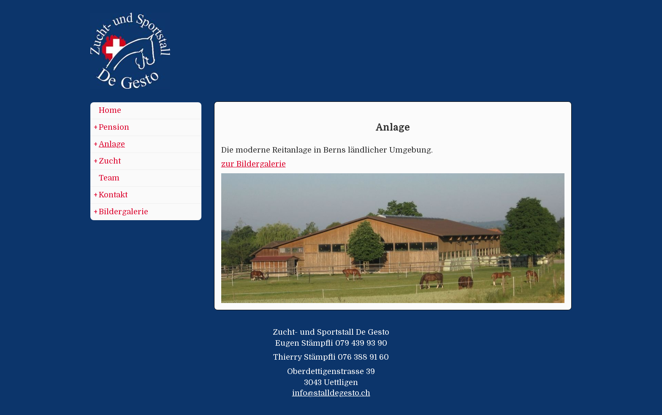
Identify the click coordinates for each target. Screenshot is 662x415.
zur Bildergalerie (253, 164)
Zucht (107, 161)
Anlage (109, 144)
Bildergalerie (121, 212)
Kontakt (111, 195)
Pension (111, 127)
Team (109, 178)
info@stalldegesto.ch (331, 393)
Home (110, 110)
